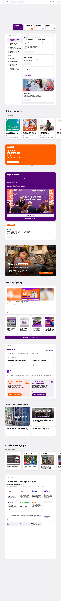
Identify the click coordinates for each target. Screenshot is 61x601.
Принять (45, 516)
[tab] (14, 40)
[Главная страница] (5, 1)
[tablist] (14, 55)
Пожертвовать (45, 1)
